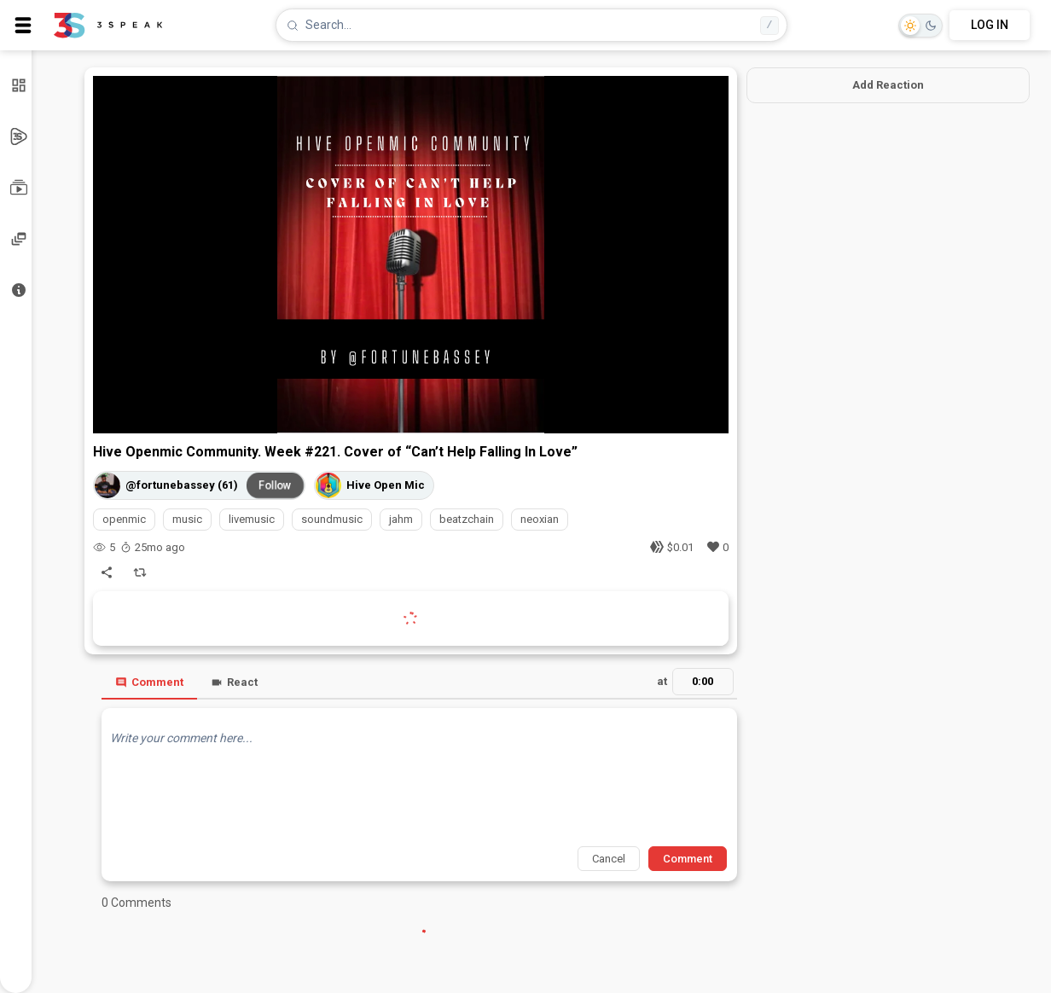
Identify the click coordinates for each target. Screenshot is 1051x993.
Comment (149, 682)
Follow (275, 485)
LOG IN (989, 25)
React (234, 682)
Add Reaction (888, 84)
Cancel (608, 858)
